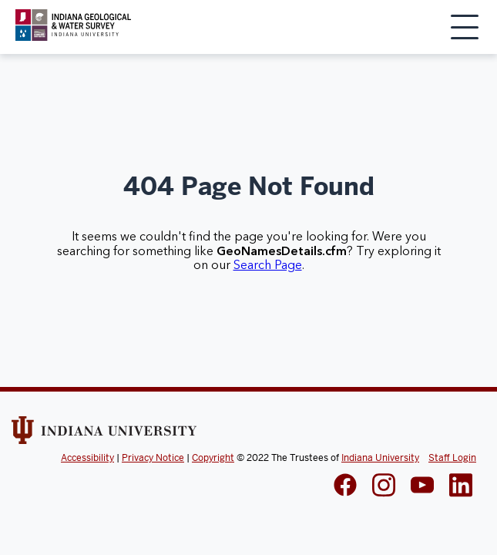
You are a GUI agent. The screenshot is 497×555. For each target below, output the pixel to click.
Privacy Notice (153, 458)
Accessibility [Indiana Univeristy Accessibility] (87, 458)
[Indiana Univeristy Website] (104, 435)
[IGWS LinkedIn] (422, 486)
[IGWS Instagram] (383, 487)
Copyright (213, 458)
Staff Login (452, 458)
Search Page (267, 265)
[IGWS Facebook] (345, 486)
